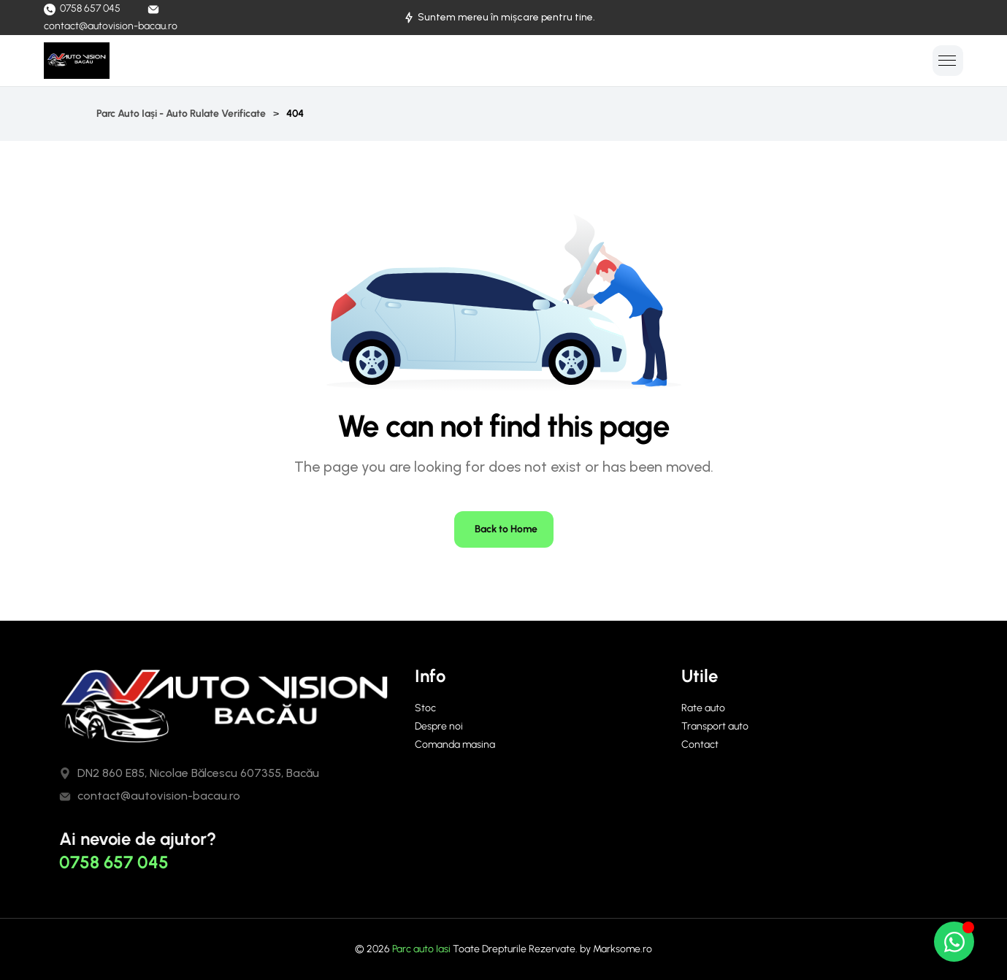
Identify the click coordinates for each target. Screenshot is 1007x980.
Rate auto (703, 708)
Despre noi (439, 726)
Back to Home (506, 529)
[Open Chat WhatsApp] (954, 942)
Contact (700, 744)
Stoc (425, 708)
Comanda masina (455, 744)
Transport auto (714, 726)
